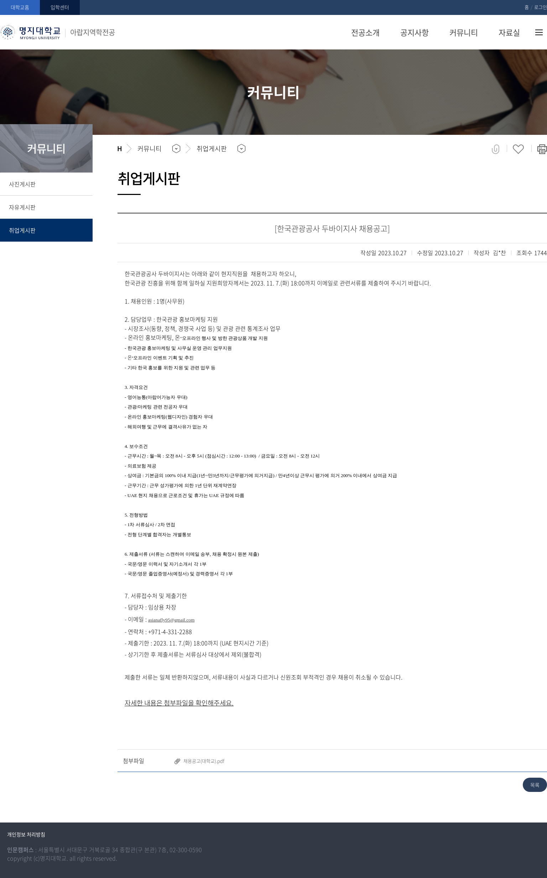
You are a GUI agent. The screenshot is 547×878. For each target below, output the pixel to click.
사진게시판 (22, 184)
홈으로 (119, 149)
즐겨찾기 (518, 149)
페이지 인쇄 (542, 149)
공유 (495, 149)
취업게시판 (22, 230)
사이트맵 (539, 32)
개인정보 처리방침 (26, 834)
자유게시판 (22, 207)
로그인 (540, 7)
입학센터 (60, 7)
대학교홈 (20, 7)
